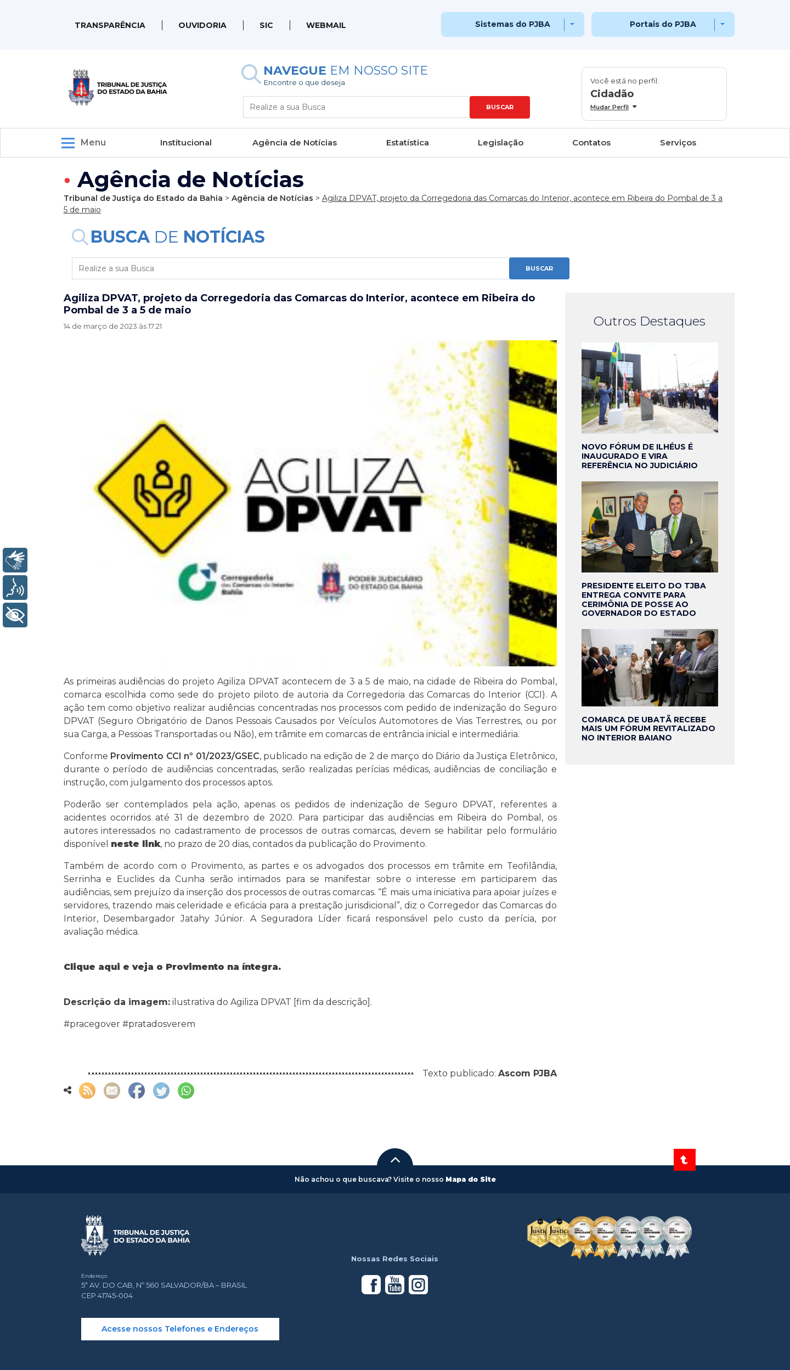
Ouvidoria (202, 25)
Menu (93, 142)
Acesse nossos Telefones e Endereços (179, 1329)
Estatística (407, 142)
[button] (395, 1160)
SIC (266, 25)
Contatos (591, 142)
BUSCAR (500, 107)
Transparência (110, 25)
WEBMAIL (326, 25)
